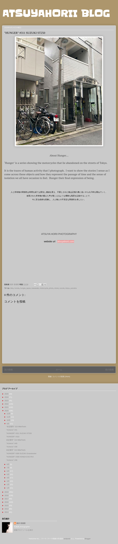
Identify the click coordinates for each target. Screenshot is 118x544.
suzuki (62, 288)
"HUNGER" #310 (12, 437)
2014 (7, 509)
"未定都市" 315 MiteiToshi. (16, 427)
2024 (7, 397)
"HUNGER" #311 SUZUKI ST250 (19, 433)
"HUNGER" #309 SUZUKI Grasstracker (21, 453)
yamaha (74, 288)
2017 (7, 499)
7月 (8, 468)
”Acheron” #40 (11, 443)
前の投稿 (109, 369)
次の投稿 (8, 369)
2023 (7, 401)
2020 (7, 411)
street (56, 288)
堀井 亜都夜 (21, 523)
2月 (8, 484)
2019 (7, 492)
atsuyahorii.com (65, 241)
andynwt (67, 539)
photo (51, 288)
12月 (9, 414)
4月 (8, 478)
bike (12, 288)
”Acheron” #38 (11, 460)
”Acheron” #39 (11, 447)
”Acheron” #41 (11, 430)
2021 (7, 407)
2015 (7, 506)
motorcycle (44, 288)
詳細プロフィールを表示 (23, 530)
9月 (8, 424)
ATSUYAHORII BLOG (56, 13)
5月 (8, 474)
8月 (8, 464)
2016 (7, 502)
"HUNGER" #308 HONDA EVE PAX (20, 457)
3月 (8, 481)
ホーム (59, 369)
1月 (8, 488)
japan (29, 288)
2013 (7, 512)
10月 (9, 420)
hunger (23, 288)
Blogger (88, 539)
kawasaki (35, 288)
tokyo (67, 288)
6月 (8, 471)
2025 (7, 394)
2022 (7, 404)
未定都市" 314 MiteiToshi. (16, 440)
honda (16, 288)
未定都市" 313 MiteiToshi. (16, 450)
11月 (9, 417)
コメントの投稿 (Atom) (61, 377)
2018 (7, 495)
